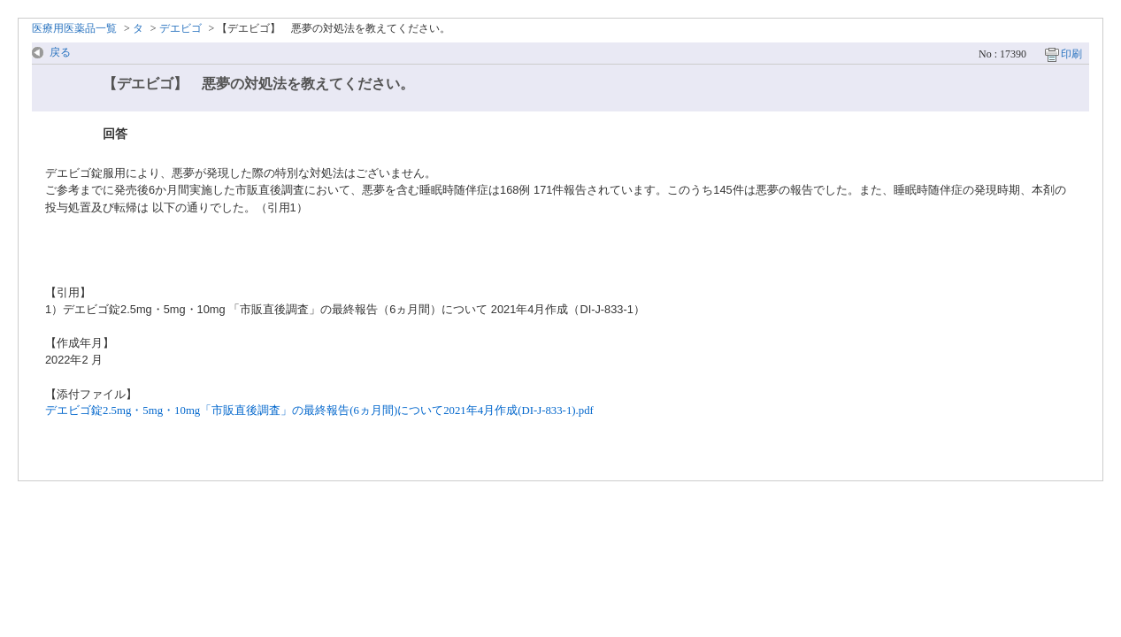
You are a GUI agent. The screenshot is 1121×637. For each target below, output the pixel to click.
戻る (60, 52)
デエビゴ (180, 28)
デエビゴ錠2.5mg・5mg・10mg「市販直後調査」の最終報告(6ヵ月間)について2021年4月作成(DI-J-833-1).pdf (319, 410)
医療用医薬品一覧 (74, 28)
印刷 (1071, 54)
